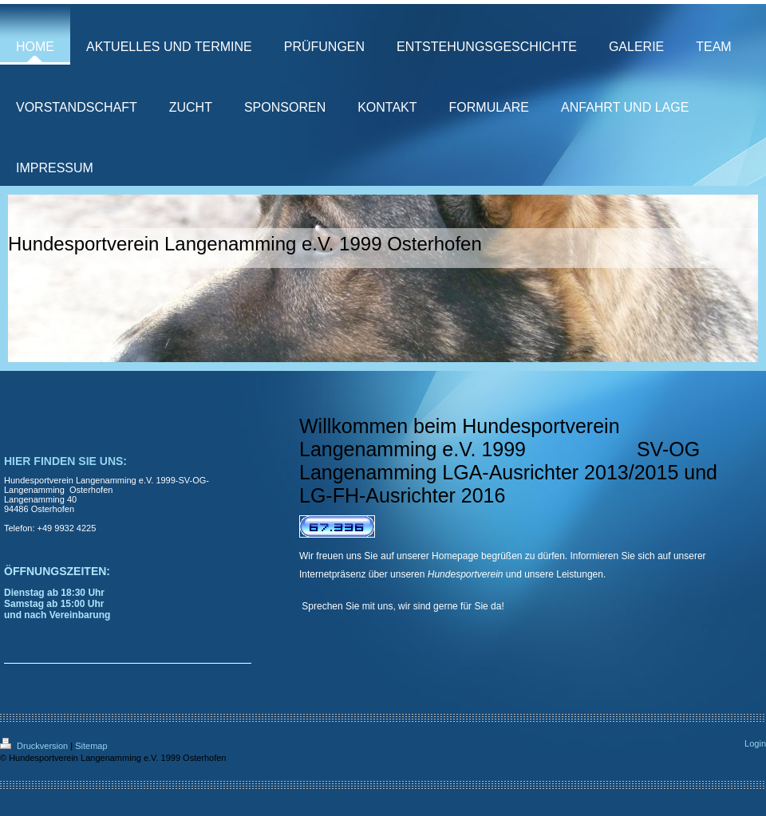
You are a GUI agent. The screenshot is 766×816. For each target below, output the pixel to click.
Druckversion (35, 746)
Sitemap (91, 746)
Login (755, 743)
